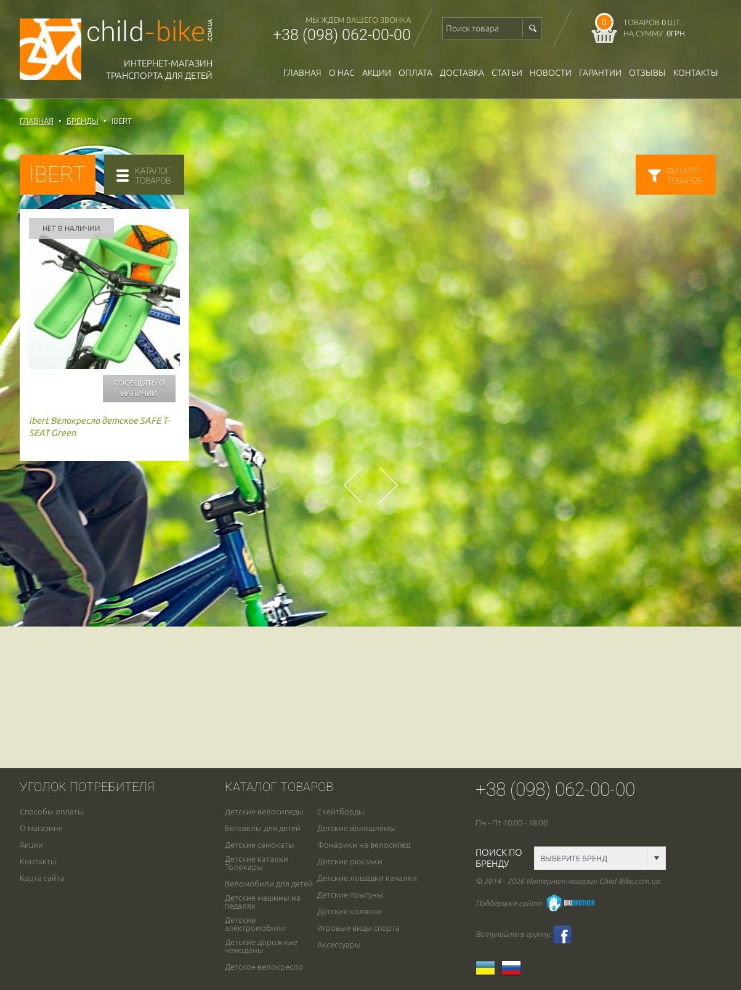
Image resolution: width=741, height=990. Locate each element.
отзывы (647, 73)
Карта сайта (42, 878)
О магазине (41, 828)
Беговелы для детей (263, 828)
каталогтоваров (153, 175)
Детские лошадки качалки (367, 878)
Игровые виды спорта (358, 928)
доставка (462, 73)
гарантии (600, 73)
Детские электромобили (255, 924)
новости (551, 73)
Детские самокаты (259, 845)
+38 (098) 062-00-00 (342, 35)
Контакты (695, 73)
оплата (415, 73)
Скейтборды (341, 812)
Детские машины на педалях (263, 902)
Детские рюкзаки (350, 862)
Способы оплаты (52, 812)
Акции (376, 73)
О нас (342, 73)
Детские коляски (349, 911)
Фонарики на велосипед (363, 845)
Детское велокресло (264, 967)
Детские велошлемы (356, 828)
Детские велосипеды (264, 812)
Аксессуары (339, 945)
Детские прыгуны (350, 895)
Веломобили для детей (269, 884)
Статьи (507, 73)
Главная (302, 73)
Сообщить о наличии (138, 388)
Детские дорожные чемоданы (261, 946)
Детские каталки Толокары (256, 863)
